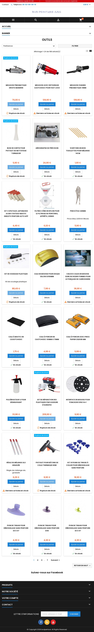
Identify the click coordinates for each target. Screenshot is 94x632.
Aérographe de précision (47, 148)
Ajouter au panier (16, 104)
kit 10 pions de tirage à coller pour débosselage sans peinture (77, 465)
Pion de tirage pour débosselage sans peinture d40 (47, 528)
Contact (5, 4)
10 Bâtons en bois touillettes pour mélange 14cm (78, 150)
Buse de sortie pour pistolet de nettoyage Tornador (16, 150)
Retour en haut (82, 565)
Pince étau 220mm (78, 211)
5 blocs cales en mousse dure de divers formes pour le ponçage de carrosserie (77, 276)
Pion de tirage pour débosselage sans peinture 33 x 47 (16, 528)
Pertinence (29, 46)
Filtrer (75, 46)
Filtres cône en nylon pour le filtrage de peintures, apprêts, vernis (47, 213)
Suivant (55, 560)
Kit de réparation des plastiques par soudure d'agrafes (47, 402)
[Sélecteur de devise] (87, 4)
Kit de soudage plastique (16, 274)
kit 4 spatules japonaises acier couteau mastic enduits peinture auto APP (16, 213)
